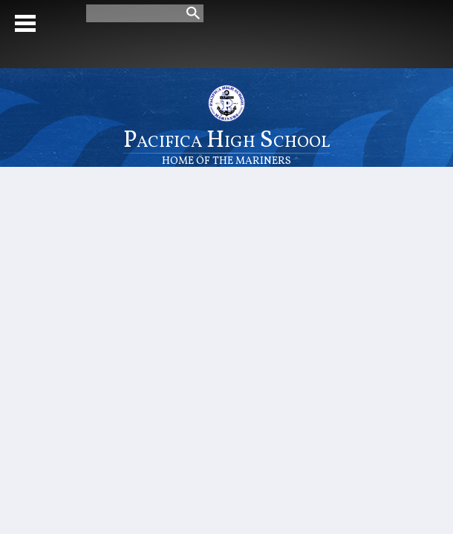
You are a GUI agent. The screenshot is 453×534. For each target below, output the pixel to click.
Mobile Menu (25, 23)
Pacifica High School (226, 146)
